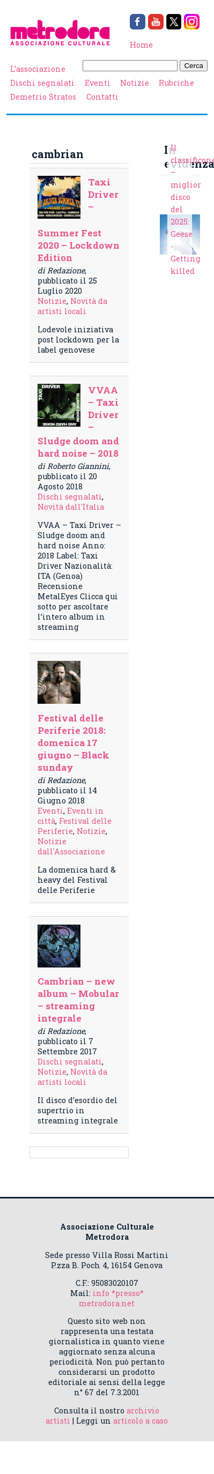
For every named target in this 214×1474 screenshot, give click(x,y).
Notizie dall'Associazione (71, 846)
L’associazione (37, 69)
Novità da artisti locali (72, 306)
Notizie (134, 83)
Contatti (102, 97)
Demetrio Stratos (43, 97)
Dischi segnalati (42, 83)
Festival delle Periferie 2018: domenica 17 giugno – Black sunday (73, 742)
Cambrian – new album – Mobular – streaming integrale (78, 999)
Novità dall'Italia (71, 507)
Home (141, 45)
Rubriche (176, 83)
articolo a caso (140, 1421)
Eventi (97, 83)
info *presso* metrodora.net (111, 1298)
